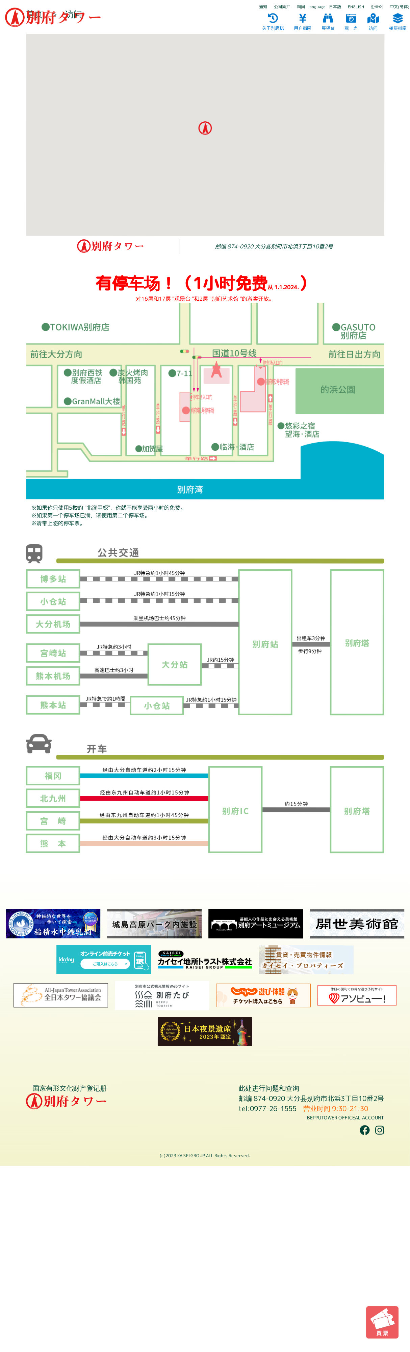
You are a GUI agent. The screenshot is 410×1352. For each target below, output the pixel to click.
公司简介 (282, 6)
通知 (263, 6)
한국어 (377, 6)
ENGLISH (356, 6)
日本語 (335, 6)
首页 (34, 200)
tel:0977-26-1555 (267, 1294)
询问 (301, 6)
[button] (205, 314)
